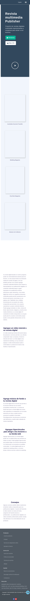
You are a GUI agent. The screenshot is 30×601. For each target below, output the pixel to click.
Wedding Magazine (15, 160)
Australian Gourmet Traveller (15, 124)
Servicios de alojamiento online (11, 542)
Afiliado (5, 563)
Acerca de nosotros (8, 553)
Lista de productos (8, 536)
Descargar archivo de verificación (11, 574)
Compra (5, 539)
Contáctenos (7, 578)
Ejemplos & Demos (8, 546)
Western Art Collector (15, 232)
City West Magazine (15, 196)
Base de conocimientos (9, 571)
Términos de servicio (8, 560)
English (20, 2)
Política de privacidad (9, 557)
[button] (25, 2)
